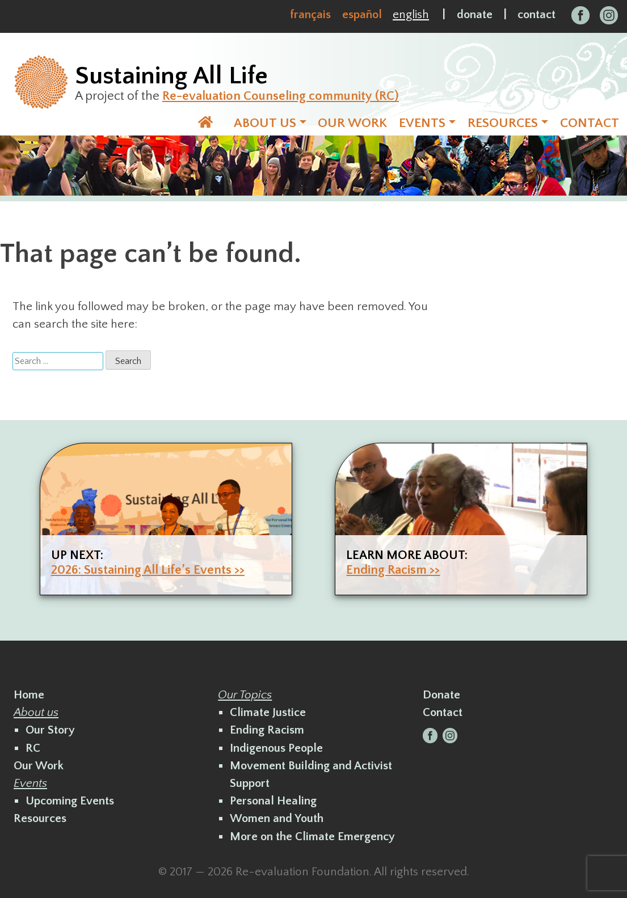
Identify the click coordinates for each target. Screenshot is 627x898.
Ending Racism (267, 729)
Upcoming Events (70, 800)
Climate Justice (268, 712)
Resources (40, 818)
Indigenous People (276, 748)
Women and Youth (276, 818)
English (411, 14)
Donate (441, 694)
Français (310, 14)
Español (362, 14)
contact (536, 14)
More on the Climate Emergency (312, 836)
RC (33, 748)
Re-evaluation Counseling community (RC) (280, 96)
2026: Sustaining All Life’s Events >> (148, 570)
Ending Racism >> (393, 570)
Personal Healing (273, 800)
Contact (442, 712)
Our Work (39, 765)
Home (29, 694)
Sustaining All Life (171, 76)
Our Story (50, 729)
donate (475, 14)
